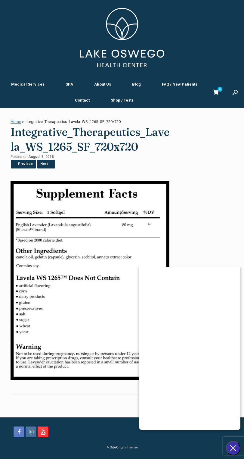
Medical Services (28, 84)
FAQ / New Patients (179, 84)
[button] (235, 92)
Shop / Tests (122, 100)
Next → (46, 164)
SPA (69, 84)
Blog (136, 84)
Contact (82, 100)
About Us (102, 84)
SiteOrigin (118, 447)
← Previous (23, 164)
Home (16, 121)
